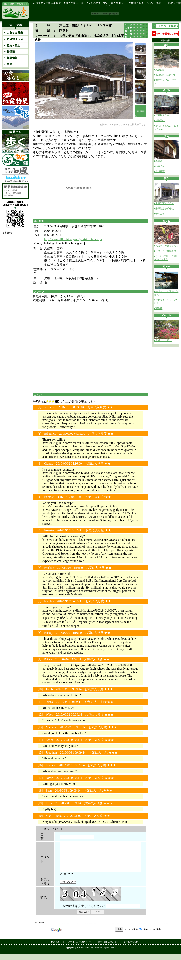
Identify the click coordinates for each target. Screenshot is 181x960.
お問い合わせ (131, 947)
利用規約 (55, 947)
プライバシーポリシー (79, 947)
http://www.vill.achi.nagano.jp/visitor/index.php (73, 239)
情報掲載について (107, 947)
